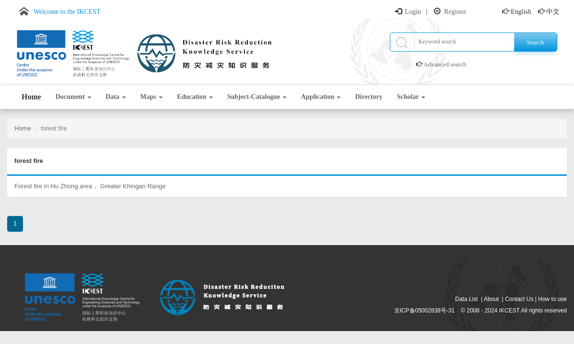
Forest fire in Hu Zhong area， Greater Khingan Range (90, 186)
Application (321, 96)
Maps (151, 96)
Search (535, 42)
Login (413, 11)
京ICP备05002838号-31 (424, 310)
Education (195, 96)
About (491, 299)
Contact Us (519, 299)
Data (116, 96)
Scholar (411, 96)
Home (31, 97)
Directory (368, 96)
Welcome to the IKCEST (66, 11)
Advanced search (445, 64)
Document (73, 96)
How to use (552, 299)
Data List (466, 299)
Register (455, 11)
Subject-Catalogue (257, 96)
